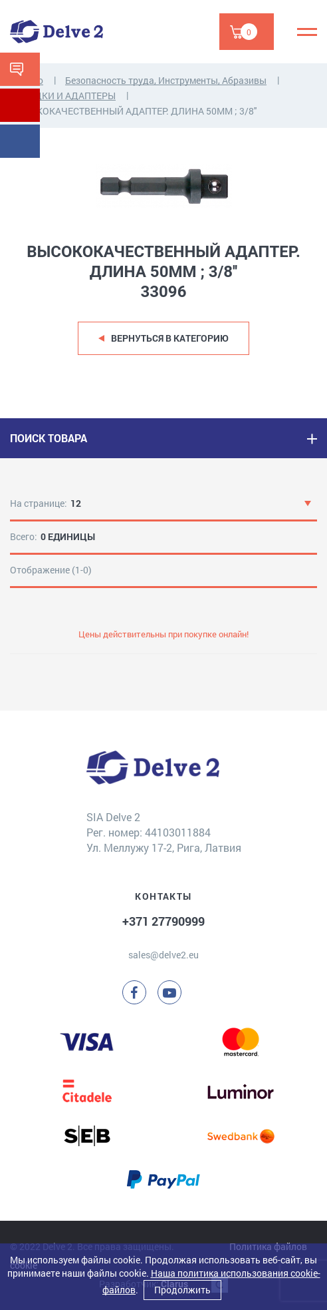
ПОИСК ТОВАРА (48, 438)
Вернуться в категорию (170, 338)
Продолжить (182, 1289)
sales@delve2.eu (163, 954)
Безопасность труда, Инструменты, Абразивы (166, 80)
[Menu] (307, 32)
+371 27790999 (163, 921)
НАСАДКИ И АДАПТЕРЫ (63, 95)
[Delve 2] (56, 31)
